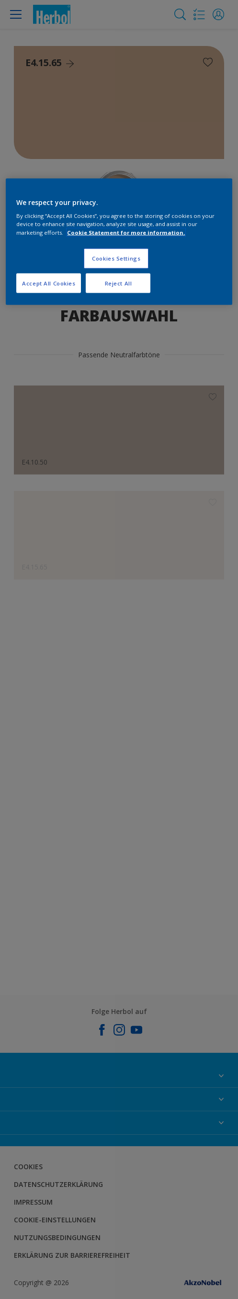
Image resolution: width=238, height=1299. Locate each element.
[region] (119, 241)
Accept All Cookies (48, 282)
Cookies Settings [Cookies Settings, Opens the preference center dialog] (116, 258)
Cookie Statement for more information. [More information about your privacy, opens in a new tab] (126, 232)
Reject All (118, 282)
